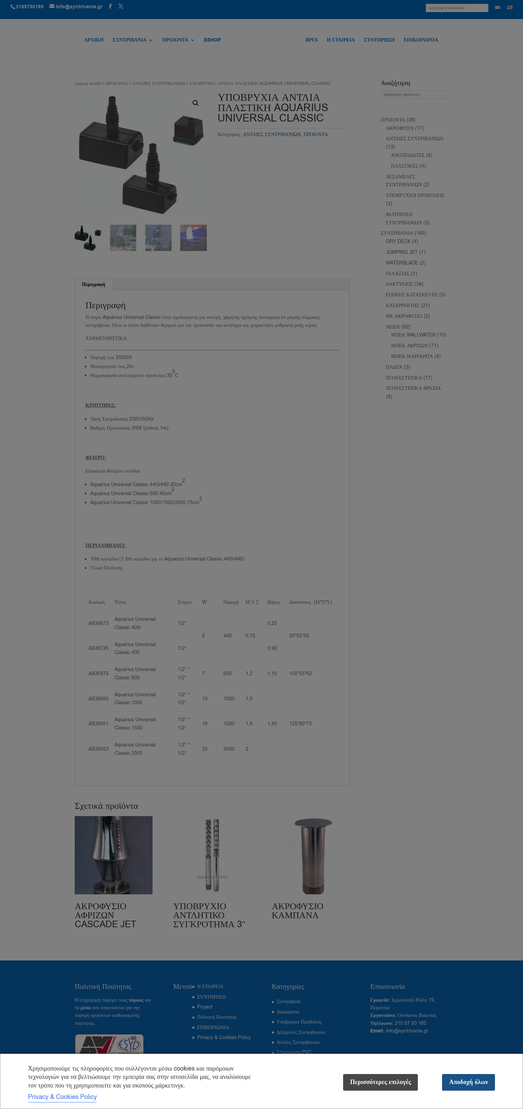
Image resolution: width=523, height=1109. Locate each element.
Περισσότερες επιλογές (380, 1082)
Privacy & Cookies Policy (62, 1097)
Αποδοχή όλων (468, 1082)
